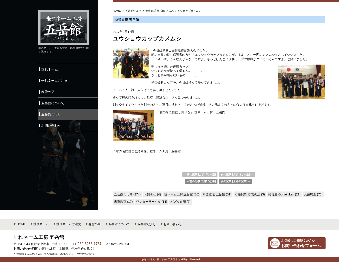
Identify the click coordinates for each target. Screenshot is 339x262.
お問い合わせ (171, 224)
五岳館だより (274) (127, 194)
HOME (19, 224)
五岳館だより (145, 224)
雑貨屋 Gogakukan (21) (284, 194)
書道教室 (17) (123, 201)
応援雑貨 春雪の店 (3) (250, 194)
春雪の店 (93, 224)
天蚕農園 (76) (313, 194)
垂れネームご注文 (67, 224)
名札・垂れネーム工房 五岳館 (165, 259)
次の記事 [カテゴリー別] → (237, 174)
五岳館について (117, 224)
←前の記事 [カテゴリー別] (200, 174)
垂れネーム (39, 224)
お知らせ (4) (152, 194)
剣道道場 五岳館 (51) (216, 194)
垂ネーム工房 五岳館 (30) (181, 194)
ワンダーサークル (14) (151, 201)
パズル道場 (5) (180, 201)
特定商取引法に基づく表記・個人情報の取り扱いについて (43, 254)
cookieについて (85, 254)
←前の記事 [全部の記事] (201, 181)
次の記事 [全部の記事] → (236, 181)
